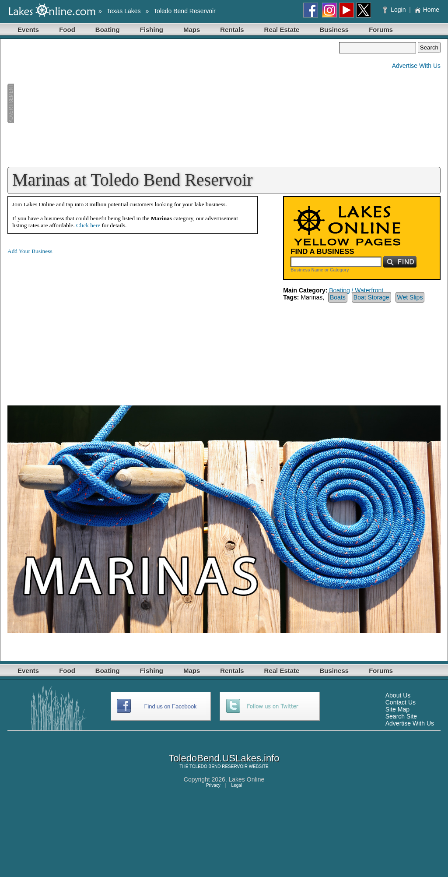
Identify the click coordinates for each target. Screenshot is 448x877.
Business (334, 29)
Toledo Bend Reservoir (185, 10)
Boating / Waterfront (356, 290)
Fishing (151, 29)
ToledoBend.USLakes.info (223, 758)
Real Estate (282, 29)
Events (28, 29)
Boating (107, 29)
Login (395, 9)
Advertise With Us (416, 65)
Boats (338, 297)
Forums (381, 29)
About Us (398, 695)
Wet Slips (410, 297)
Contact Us (400, 702)
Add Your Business (29, 251)
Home (426, 9)
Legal (236, 785)
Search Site (401, 716)
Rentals (232, 29)
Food (67, 29)
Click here (88, 225)
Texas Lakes (124, 10)
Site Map (397, 709)
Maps (191, 29)
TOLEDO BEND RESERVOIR (218, 766)
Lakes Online (247, 779)
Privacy (213, 785)
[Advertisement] (173, 103)
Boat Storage (371, 297)
